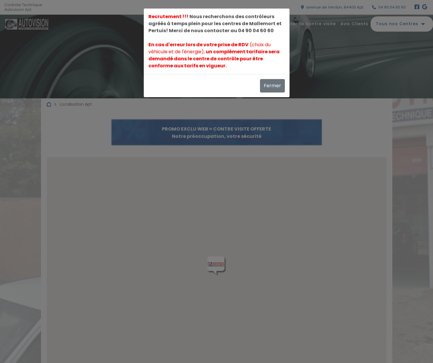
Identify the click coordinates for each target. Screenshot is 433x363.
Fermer (272, 85)
